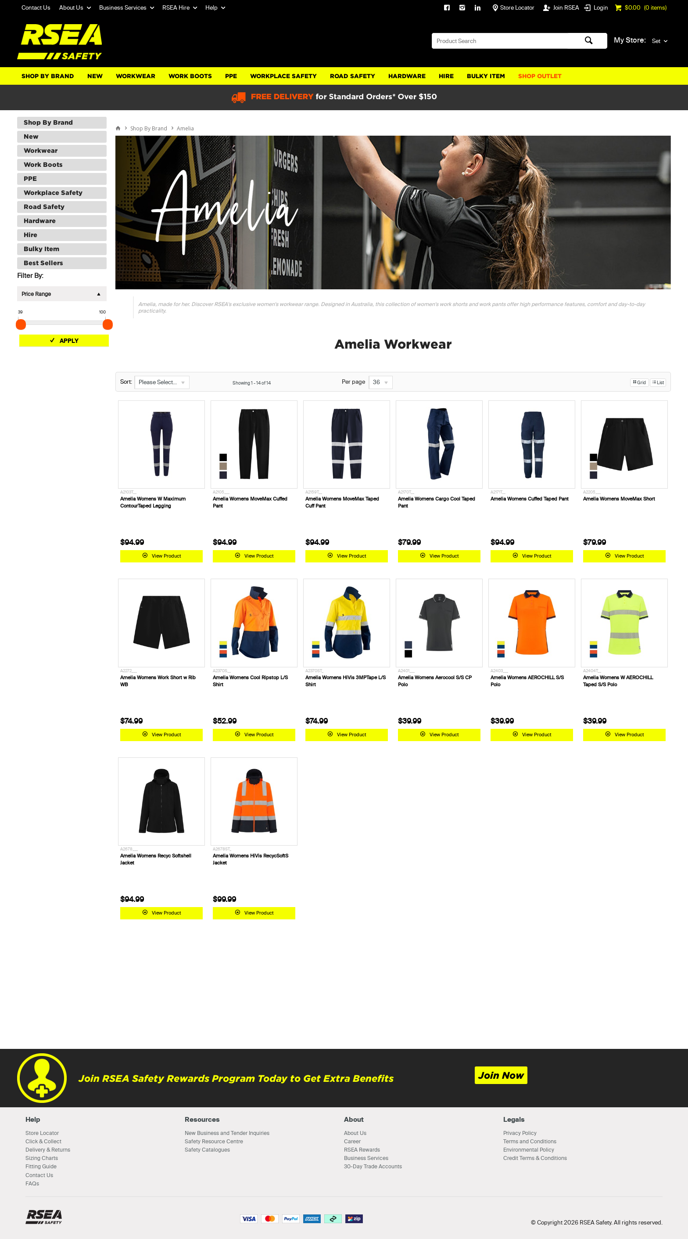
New (95, 76)
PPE (231, 76)
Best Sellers (43, 263)
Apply (69, 340)
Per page (353, 381)
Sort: (126, 381)
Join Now (501, 1075)
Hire (446, 76)
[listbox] (162, 382)
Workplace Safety (283, 76)
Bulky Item (486, 76)
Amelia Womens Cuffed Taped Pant (530, 499)
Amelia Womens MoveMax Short (619, 499)
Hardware (407, 76)
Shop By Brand (48, 76)
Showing (252, 383)
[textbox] (500, 41)
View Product (166, 556)
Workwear (135, 76)
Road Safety (352, 76)
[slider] (21, 324)
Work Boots (190, 76)
